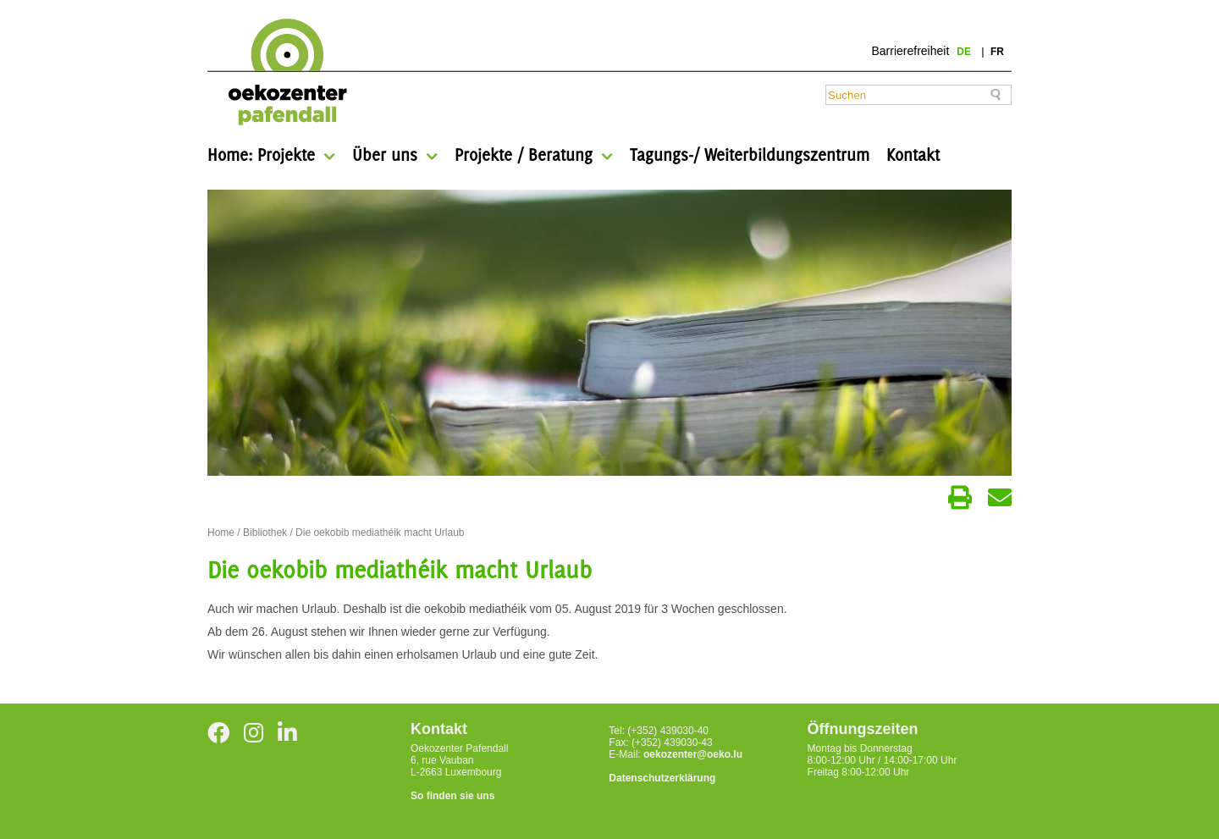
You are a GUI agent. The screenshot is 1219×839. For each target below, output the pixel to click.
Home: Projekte (261, 154)
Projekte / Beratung (524, 154)
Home (220, 532)
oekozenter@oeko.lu (692, 754)
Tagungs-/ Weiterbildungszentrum (749, 154)
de (965, 52)
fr (997, 52)
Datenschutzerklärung (662, 778)
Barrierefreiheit (910, 51)
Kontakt (913, 154)
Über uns (384, 154)
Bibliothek (265, 532)
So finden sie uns (452, 796)
